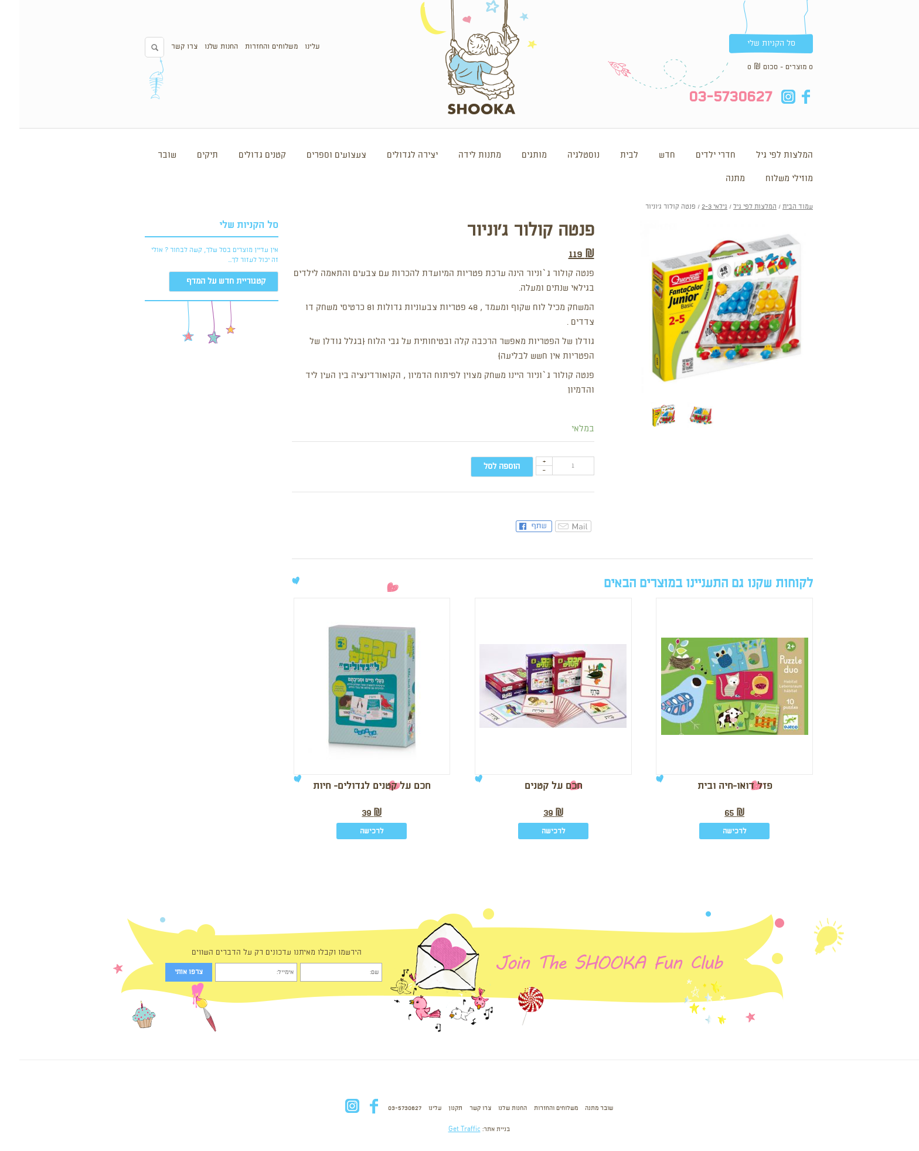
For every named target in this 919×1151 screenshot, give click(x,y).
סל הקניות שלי (752, 43)
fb (786, 97)
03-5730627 (385, 1108)
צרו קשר (165, 46)
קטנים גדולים (243, 155)
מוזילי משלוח (770, 178)
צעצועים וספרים (317, 155)
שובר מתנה (580, 1108)
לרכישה (715, 831)
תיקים (188, 155)
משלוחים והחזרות (252, 46)
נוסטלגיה (564, 155)
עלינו (292, 46)
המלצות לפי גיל (765, 155)
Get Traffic (445, 1129)
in (768, 97)
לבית (610, 155)
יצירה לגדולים (392, 155)
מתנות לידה (460, 155)
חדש (647, 155)
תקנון (436, 1108)
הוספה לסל (482, 466)
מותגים (514, 155)
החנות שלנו (202, 46)
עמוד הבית (778, 207)
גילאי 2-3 (695, 207)
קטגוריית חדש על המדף (206, 281)
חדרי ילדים (696, 155)
